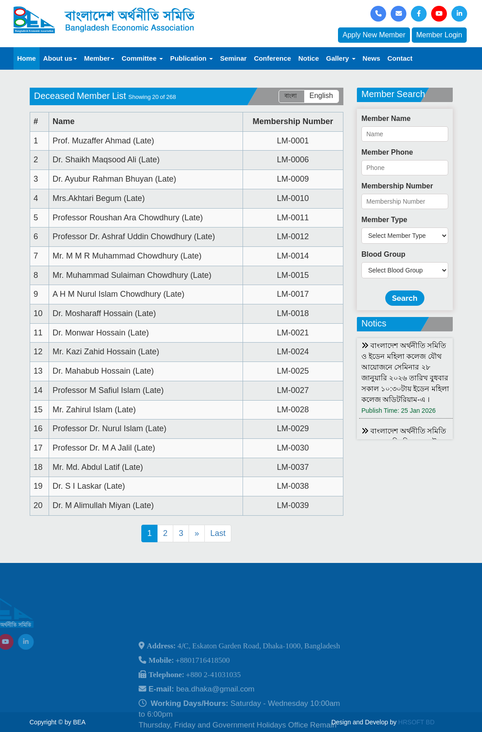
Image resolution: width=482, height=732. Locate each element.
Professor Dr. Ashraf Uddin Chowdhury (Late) (134, 236)
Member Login (439, 35)
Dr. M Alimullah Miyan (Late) (103, 505)
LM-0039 (293, 505)
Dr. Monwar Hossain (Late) (101, 332)
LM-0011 (293, 217)
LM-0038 (293, 486)
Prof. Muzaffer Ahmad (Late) (103, 140)
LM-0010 (293, 198)
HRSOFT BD (416, 722)
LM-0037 (293, 467)
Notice (308, 58)
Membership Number (397, 186)
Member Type (384, 219)
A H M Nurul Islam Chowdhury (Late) (119, 294)
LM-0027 (293, 390)
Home (26, 58)
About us (60, 58)
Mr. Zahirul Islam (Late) (94, 409)
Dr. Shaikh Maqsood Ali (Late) (106, 159)
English (321, 96)
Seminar (233, 58)
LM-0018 (293, 313)
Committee (142, 58)
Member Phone (387, 152)
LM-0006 (293, 159)
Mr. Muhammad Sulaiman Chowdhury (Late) (132, 275)
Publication (191, 58)
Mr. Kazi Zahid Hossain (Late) (106, 351)
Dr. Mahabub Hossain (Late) (103, 370)
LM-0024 (293, 351)
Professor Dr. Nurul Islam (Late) (110, 428)
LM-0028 (293, 409)
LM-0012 (293, 236)
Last (217, 533)
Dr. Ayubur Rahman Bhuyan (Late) (114, 178)
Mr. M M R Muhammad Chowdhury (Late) (127, 255)
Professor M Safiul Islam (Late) (108, 390)
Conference (272, 58)
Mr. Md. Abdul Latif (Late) (98, 467)
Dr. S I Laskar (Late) (89, 486)
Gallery (341, 58)
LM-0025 (293, 370)
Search (405, 298)
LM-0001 (293, 140)
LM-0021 (293, 332)
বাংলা (290, 96)
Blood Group (383, 254)
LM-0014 (293, 255)
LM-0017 (293, 294)
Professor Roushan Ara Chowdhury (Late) (128, 217)
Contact (400, 58)
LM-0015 (293, 275)
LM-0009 (293, 178)
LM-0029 (293, 428)
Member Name (385, 118)
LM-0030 (293, 447)
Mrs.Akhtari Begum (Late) (99, 198)
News (371, 58)
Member (99, 58)
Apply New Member (373, 35)
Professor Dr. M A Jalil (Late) (104, 447)
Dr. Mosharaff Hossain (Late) (104, 313)
